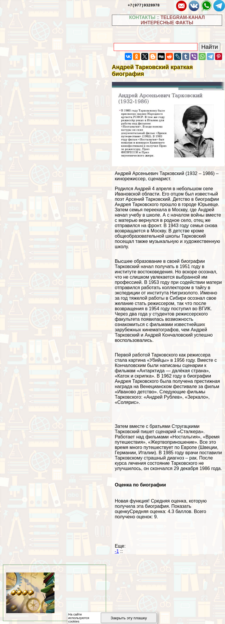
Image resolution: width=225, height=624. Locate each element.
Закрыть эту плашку (129, 618)
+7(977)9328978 (144, 5)
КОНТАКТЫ (142, 17)
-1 (117, 551)
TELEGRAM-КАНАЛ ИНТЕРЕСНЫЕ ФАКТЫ (173, 20)
